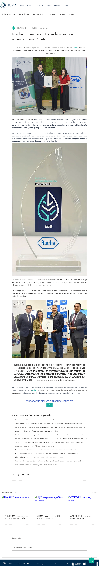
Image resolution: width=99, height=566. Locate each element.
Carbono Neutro (38, 14)
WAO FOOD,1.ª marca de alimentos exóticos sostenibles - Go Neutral (80, 517)
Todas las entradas (8, 14)
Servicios (51, 14)
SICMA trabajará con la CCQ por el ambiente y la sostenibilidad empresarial (49, 517)
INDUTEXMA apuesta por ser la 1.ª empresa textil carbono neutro (16, 517)
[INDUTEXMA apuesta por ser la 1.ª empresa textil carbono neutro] (16, 504)
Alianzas (71, 14)
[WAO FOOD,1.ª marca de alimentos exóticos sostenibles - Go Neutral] (82, 504)
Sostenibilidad (24, 14)
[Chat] (91, 560)
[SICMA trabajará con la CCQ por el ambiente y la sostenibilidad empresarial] (49, 504)
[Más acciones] (85, 28)
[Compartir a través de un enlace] (28, 475)
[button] (94, 14)
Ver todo (94, 492)
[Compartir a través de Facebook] (13, 475)
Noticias (62, 14)
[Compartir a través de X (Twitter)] (18, 475)
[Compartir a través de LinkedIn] (23, 475)
